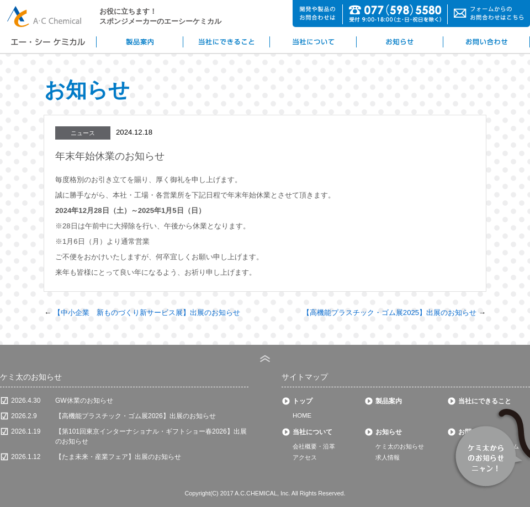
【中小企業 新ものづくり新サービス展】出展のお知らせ (147, 312)
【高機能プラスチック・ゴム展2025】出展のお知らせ (389, 312)
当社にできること (484, 401)
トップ (302, 401)
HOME (302, 415)
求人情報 (387, 457)
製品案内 (388, 401)
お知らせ (388, 432)
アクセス (305, 457)
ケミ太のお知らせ (399, 446)
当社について (312, 432)
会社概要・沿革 (314, 446)
